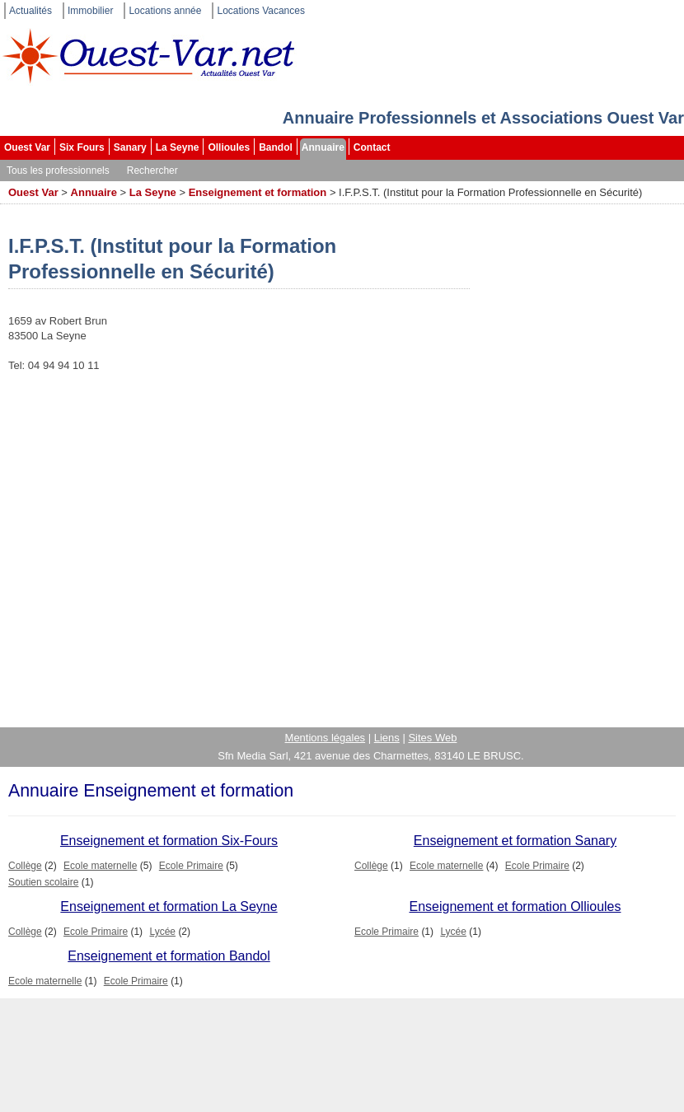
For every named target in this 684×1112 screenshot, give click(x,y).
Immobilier (90, 10)
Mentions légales (325, 737)
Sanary (130, 147)
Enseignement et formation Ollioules (515, 906)
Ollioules (229, 147)
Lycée (162, 931)
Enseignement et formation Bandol (168, 956)
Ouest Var (27, 147)
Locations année (165, 10)
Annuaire (323, 147)
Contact (372, 147)
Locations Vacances (261, 10)
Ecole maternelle (100, 865)
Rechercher (152, 170)
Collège (25, 865)
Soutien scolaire (43, 882)
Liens (387, 737)
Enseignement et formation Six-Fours (169, 841)
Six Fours (82, 147)
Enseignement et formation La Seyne (168, 906)
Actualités (30, 10)
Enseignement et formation (258, 192)
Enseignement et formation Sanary (515, 841)
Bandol (276, 147)
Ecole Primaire (191, 865)
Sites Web (432, 737)
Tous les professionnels (58, 170)
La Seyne (177, 147)
